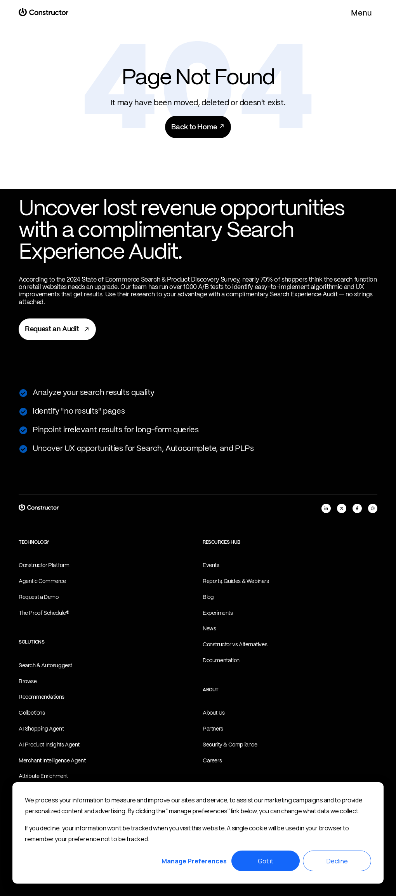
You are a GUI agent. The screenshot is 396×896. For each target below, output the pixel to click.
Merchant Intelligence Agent (52, 761)
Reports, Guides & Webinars (236, 581)
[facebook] (357, 508)
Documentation (221, 660)
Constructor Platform (44, 565)
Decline (337, 861)
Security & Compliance (230, 745)
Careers (212, 761)
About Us (214, 713)
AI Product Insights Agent (49, 745)
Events (211, 565)
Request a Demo (38, 597)
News (209, 629)
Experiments (218, 613)
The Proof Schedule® (44, 613)
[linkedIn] (326, 508)
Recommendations (41, 697)
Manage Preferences (194, 861)
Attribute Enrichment (43, 776)
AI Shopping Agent (41, 729)
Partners (213, 729)
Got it (265, 861)
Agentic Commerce (42, 581)
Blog (208, 597)
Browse (28, 681)
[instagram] (372, 508)
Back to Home (197, 127)
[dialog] (198, 833)
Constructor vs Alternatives (235, 644)
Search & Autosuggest (45, 665)
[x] (341, 508)
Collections (32, 713)
